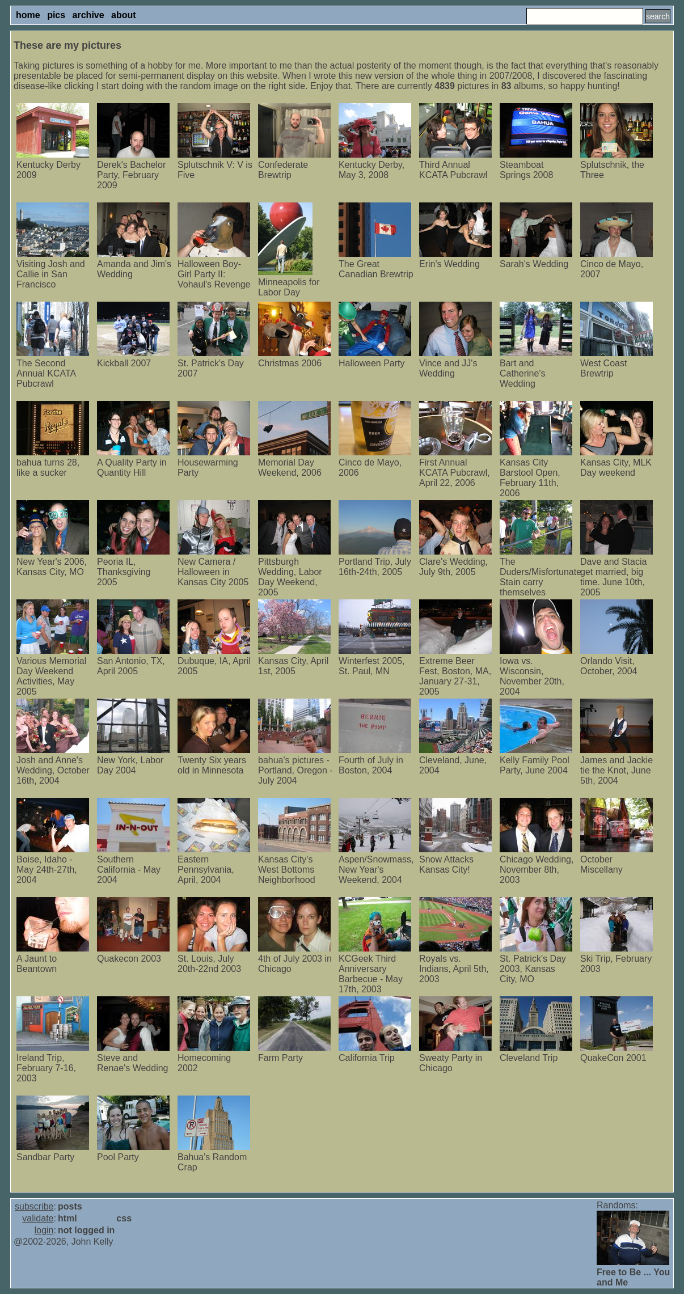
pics (56, 15)
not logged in (86, 1230)
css (124, 1218)
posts (70, 1206)
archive (88, 15)
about (123, 15)
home (28, 15)
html (67, 1218)
